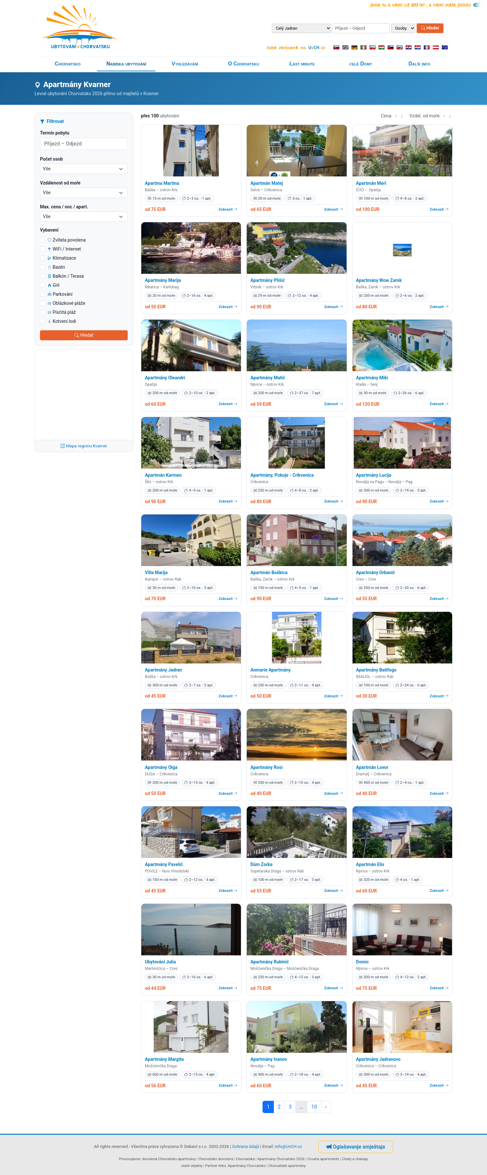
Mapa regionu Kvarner (84, 445)
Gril (53, 285)
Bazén (56, 267)
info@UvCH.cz (288, 1146)
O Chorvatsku (243, 63)
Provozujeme (130, 1159)
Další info (419, 63)
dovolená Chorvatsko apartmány (169, 1159)
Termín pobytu (54, 132)
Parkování (60, 294)
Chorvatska (245, 1159)
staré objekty (192, 1165)
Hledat (430, 28)
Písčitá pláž (62, 312)
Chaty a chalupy (355, 1159)
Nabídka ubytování (126, 63)
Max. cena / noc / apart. (64, 206)
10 (314, 1107)
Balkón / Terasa (66, 276)
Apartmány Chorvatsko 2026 (280, 1159)
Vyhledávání (185, 63)
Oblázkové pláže (66, 303)
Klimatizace (62, 258)
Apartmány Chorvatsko (247, 1165)
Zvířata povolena (67, 240)
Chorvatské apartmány (287, 1165)
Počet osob (51, 159)
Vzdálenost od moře (60, 182)
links (222, 1165)
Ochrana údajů (245, 1146)
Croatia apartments (323, 1159)
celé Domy (360, 63)
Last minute (302, 63)
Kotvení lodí (62, 321)
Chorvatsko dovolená (215, 1159)
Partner (211, 1165)
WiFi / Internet (64, 249)
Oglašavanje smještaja (355, 1147)
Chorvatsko (68, 63)
